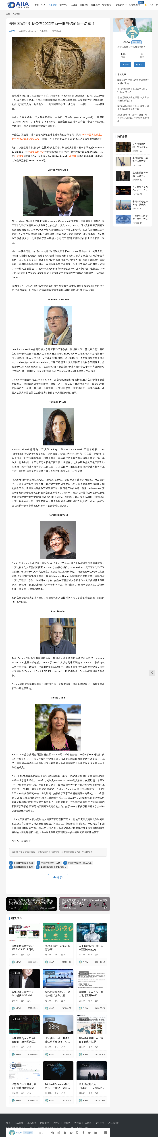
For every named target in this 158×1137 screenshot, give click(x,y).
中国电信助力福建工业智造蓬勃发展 (140, 161)
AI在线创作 (134, 5)
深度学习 (64, 5)
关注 (126, 64)
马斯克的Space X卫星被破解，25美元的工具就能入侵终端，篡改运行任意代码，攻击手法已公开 (24, 1040)
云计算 (74, 5)
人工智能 (52, 5)
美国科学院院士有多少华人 (53, 867)
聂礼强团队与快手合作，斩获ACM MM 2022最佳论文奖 (23, 994)
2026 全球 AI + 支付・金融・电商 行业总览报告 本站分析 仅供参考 (133, 117)
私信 (139, 64)
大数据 (77, 1123)
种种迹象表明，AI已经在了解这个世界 (91, 1040)
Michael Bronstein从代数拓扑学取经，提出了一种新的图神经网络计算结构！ (57, 1086)
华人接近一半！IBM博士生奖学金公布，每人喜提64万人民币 (57, 1040)
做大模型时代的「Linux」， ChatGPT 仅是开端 (91, 1086)
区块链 (56, 1123)
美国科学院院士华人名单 (79, 863)
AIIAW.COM (83, 1128)
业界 (43, 5)
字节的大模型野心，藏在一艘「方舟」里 (57, 994)
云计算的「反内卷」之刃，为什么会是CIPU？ (140, 190)
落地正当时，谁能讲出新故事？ (57, 948)
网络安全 (44, 1123)
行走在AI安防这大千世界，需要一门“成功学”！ (140, 219)
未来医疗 (84, 5)
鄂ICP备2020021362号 (65, 1128)
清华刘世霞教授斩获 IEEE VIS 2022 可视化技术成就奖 (24, 948)
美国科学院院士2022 (23, 863)
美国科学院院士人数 (50, 863)
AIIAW (12, 31)
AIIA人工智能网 (37, 1128)
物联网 (67, 1123)
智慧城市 (106, 5)
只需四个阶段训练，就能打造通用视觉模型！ (24, 1086)
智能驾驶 (95, 5)
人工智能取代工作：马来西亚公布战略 (91, 948)
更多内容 (120, 5)
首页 (37, 5)
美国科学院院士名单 (23, 867)
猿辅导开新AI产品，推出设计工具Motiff (91, 994)
